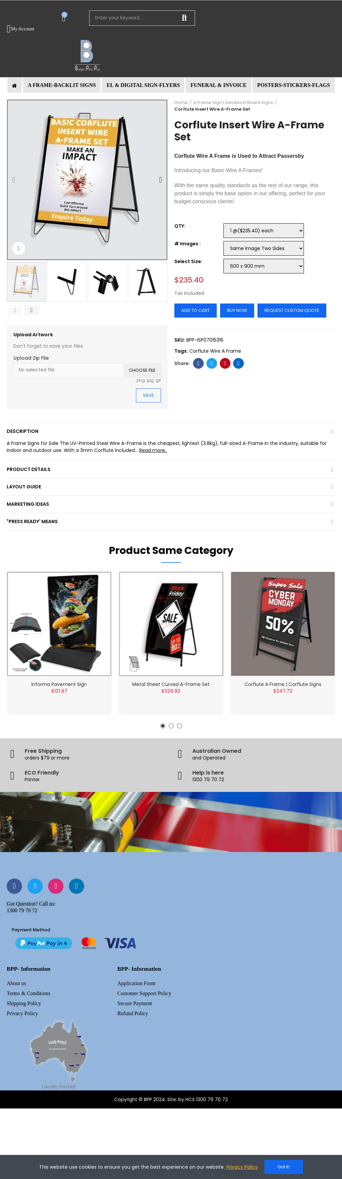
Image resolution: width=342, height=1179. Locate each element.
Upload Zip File (31, 358)
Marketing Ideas (28, 504)
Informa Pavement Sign (59, 689)
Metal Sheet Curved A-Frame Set (171, 692)
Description (22, 431)
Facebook (198, 363)
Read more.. (153, 450)
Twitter (212, 363)
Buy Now (237, 310)
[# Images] (263, 248)
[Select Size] (263, 266)
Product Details (28, 469)
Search (184, 18)
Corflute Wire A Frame (202, 156)
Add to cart (195, 310)
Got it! (284, 1167)
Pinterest (225, 363)
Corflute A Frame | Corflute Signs (282, 692)
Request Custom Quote (292, 310)
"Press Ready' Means (32, 521)
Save (148, 395)
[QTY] (263, 230)
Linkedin (238, 363)
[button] (62, 85)
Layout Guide (24, 486)
